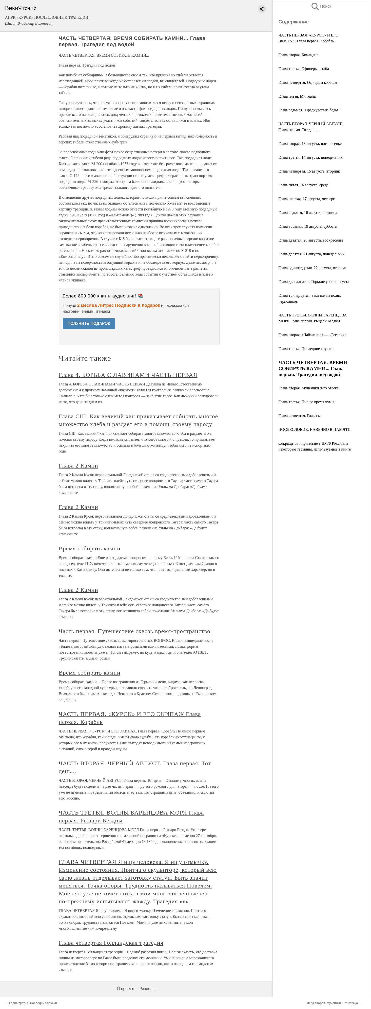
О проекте (126, 989)
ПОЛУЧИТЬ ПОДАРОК (89, 323)
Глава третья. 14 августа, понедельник (310, 157)
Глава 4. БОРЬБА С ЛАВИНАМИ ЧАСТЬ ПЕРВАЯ (128, 375)
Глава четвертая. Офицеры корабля (307, 82)
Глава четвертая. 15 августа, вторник (309, 171)
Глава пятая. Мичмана (297, 96)
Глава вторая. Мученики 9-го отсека (308, 388)
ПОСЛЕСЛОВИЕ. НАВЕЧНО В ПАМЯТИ (314, 429)
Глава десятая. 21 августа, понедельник (311, 254)
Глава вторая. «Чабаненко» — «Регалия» (312, 335)
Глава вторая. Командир (298, 55)
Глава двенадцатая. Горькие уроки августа (313, 281)
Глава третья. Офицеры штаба (303, 69)
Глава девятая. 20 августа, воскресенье (310, 240)
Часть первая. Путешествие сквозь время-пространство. (135, 631)
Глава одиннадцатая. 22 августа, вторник (312, 268)
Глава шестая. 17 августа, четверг (306, 199)
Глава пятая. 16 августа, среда (303, 185)
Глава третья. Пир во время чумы (306, 402)
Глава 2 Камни (78, 465)
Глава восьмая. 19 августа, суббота (307, 226)
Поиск (321, 6)
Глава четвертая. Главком (299, 416)
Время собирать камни (89, 548)
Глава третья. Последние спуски (305, 349)
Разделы (147, 989)
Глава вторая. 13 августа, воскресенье (310, 143)
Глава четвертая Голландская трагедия (111, 942)
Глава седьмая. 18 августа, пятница (307, 212)
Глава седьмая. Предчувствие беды (308, 110)
